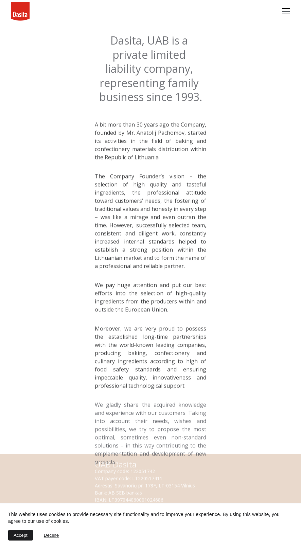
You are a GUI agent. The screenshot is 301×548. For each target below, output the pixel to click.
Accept (21, 535)
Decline (51, 535)
